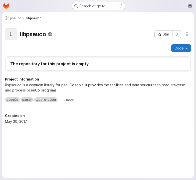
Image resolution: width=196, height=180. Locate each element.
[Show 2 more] (67, 100)
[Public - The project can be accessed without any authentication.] (50, 34)
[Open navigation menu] (15, 6)
